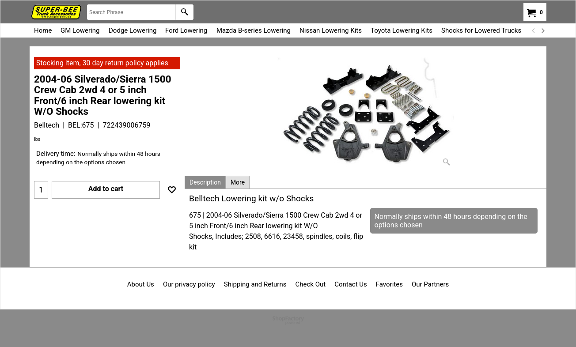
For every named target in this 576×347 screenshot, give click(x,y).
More (238, 182)
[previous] (534, 30)
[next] (542, 30)
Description (205, 182)
